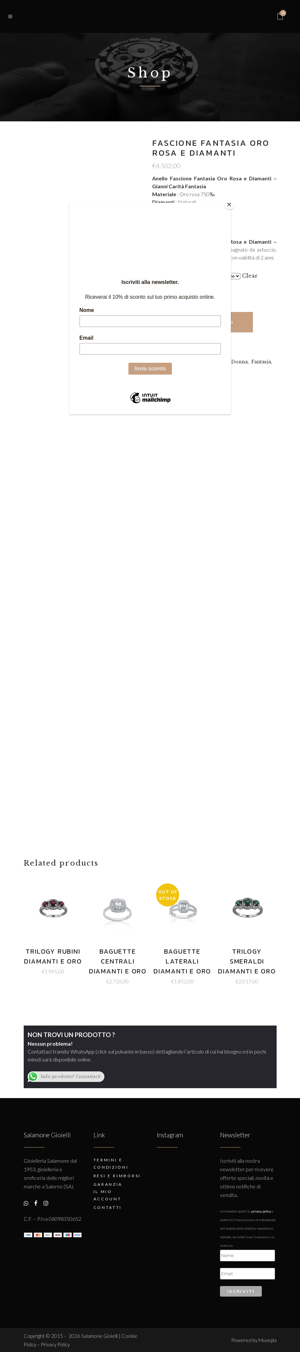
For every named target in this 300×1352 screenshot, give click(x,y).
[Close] (229, 204)
